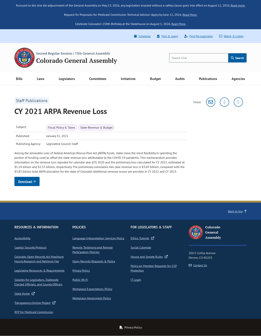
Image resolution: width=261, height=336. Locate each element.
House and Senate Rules (149, 257)
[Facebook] (238, 102)
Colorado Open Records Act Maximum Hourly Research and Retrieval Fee (39, 259)
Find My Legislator (198, 36)
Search (237, 58)
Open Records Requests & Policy (93, 261)
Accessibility (22, 238)
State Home (24, 293)
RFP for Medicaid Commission (33, 312)
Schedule (142, 36)
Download (27, 181)
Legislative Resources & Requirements (39, 270)
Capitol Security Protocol (30, 247)
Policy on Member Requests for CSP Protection (154, 268)
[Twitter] (224, 102)
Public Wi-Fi (80, 280)
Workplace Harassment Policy (91, 298)
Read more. (238, 5)
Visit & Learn (167, 36)
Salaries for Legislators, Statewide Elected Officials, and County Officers (38, 282)
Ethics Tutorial (142, 238)
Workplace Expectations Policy (92, 289)
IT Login (136, 280)
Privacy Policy (81, 270)
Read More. (189, 15)
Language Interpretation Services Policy (98, 238)
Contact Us (198, 265)
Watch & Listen (231, 36)
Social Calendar (141, 247)
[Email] (210, 102)
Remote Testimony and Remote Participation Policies (92, 249)
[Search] (198, 57)
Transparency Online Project (35, 303)
